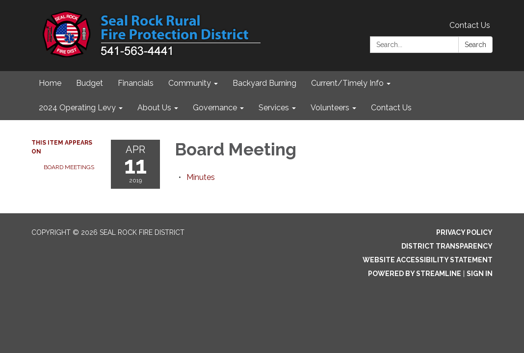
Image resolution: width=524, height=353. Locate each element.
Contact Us (469, 25)
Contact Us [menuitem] (391, 107)
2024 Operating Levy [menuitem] (77, 107)
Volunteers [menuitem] (330, 107)
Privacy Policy (464, 232)
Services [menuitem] (274, 107)
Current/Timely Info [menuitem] (347, 83)
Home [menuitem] (50, 83)
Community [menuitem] (189, 83)
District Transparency (447, 246)
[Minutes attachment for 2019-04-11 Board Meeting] (200, 177)
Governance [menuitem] (215, 107)
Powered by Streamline (414, 273)
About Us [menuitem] (154, 107)
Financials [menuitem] (136, 83)
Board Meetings (69, 167)
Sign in (480, 273)
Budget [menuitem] (89, 83)
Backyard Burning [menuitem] (264, 83)
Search (475, 45)
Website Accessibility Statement (428, 260)
